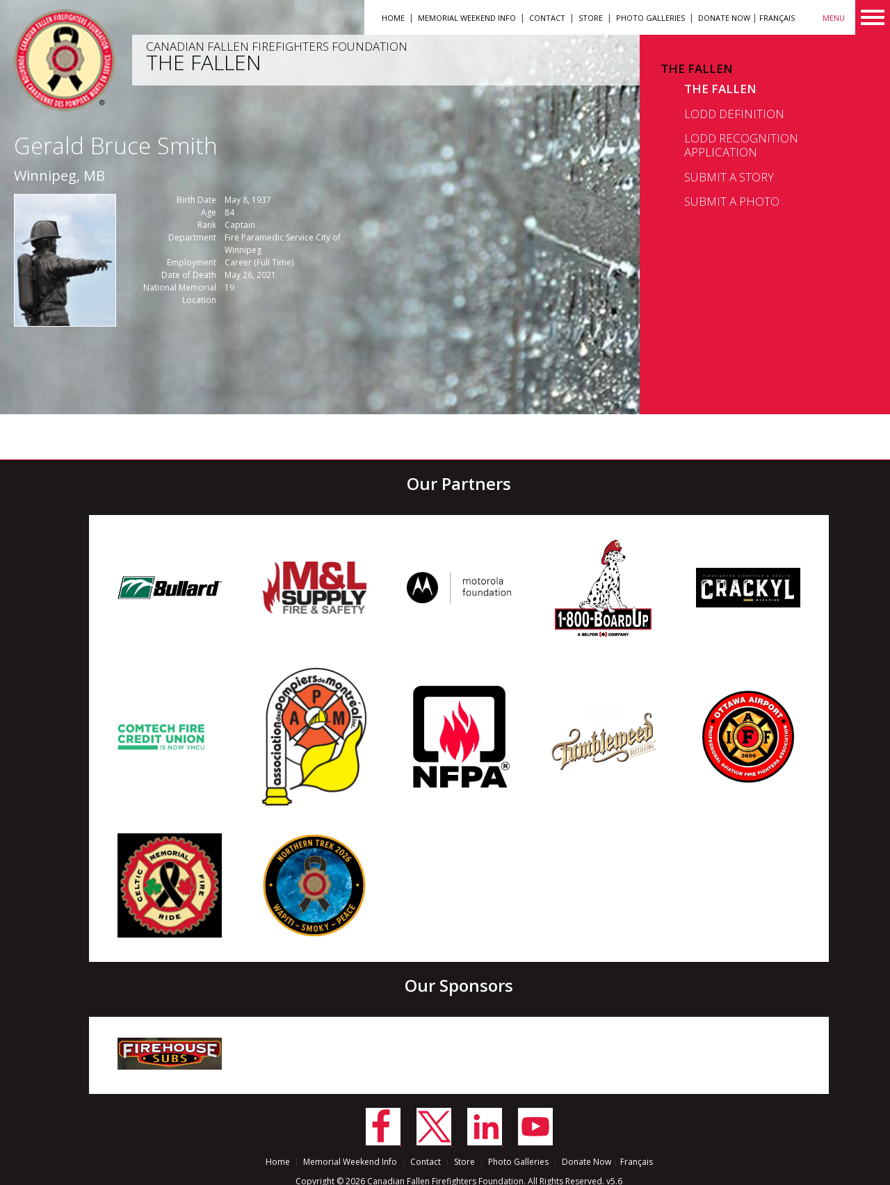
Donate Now (724, 18)
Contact (547, 18)
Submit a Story (729, 177)
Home (393, 18)
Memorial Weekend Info (467, 18)
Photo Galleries (650, 18)
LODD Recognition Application (741, 145)
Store (590, 18)
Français (777, 18)
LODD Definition (734, 114)
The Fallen (697, 68)
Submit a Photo (731, 201)
